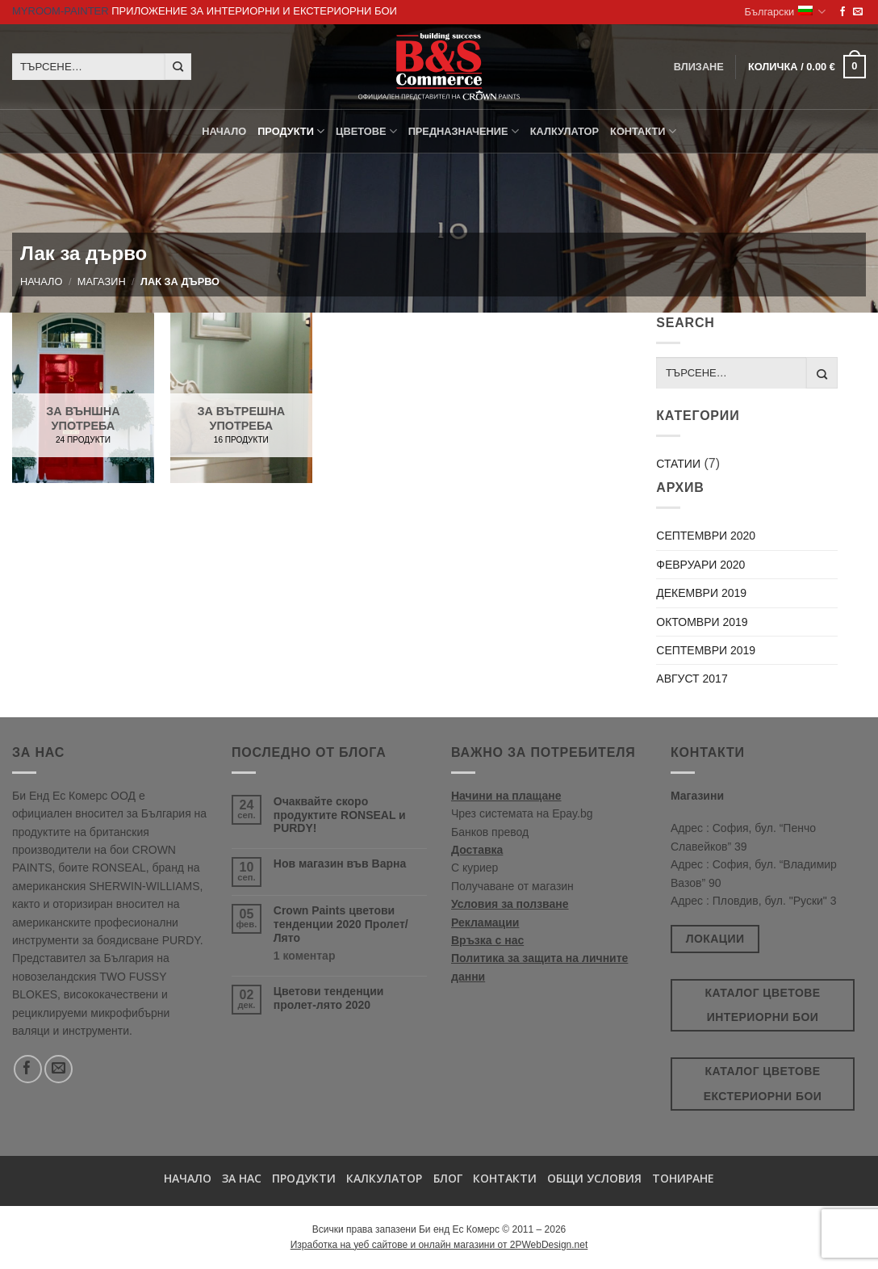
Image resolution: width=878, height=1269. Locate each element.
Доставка (477, 849)
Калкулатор (564, 131)
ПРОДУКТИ (290, 131)
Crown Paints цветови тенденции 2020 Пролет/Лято (341, 924)
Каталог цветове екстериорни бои (763, 1084)
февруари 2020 (700, 564)
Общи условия (594, 1178)
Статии (678, 463)
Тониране (683, 1178)
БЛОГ (447, 1178)
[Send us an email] (858, 12)
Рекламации (485, 922)
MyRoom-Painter (60, 11)
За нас (241, 1178)
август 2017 (691, 678)
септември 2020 (705, 535)
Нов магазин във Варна (340, 863)
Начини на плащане (506, 795)
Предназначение (463, 131)
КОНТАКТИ (643, 131)
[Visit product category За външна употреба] (83, 398)
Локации (715, 938)
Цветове (366, 131)
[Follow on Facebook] (842, 12)
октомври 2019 (701, 622)
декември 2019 (701, 592)
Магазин (101, 281)
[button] (807, 67)
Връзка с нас (487, 940)
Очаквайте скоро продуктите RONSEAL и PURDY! (340, 815)
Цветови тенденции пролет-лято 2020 (329, 998)
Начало (224, 131)
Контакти (505, 1178)
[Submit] (178, 67)
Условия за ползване (510, 903)
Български (785, 11)
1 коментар (334, 956)
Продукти (304, 1178)
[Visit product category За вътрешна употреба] (241, 398)
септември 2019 (705, 650)
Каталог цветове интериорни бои (763, 1005)
